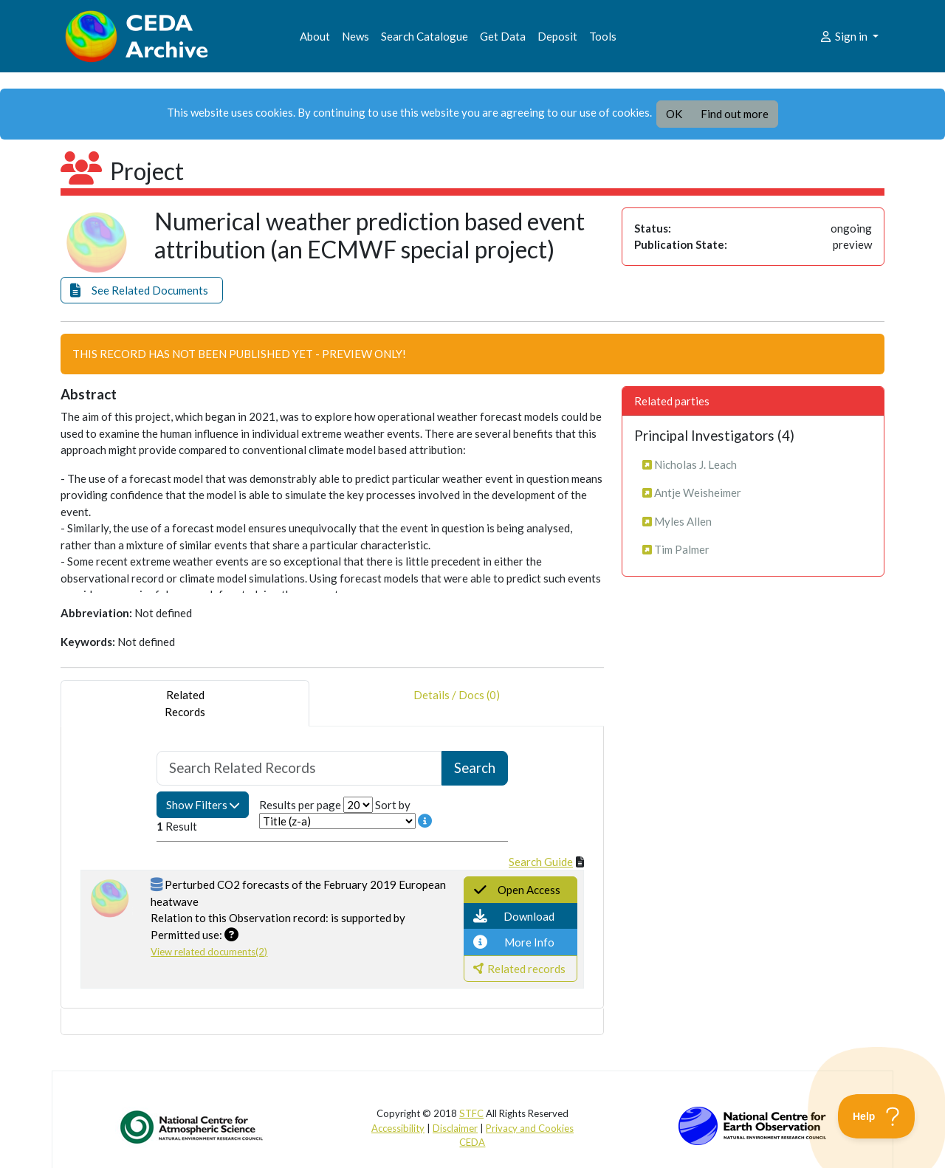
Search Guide (541, 861)
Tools (602, 36)
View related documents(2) (209, 952)
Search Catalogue (424, 36)
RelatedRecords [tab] (185, 703)
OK (674, 113)
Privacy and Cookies (530, 1128)
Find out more (735, 113)
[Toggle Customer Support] (876, 1116)
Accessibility (398, 1128)
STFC (471, 1113)
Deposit (557, 36)
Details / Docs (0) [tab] (456, 703)
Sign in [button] (844, 36)
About (315, 36)
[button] (142, 290)
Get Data (503, 36)
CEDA (472, 1142)
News (355, 36)
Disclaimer (455, 1128)
